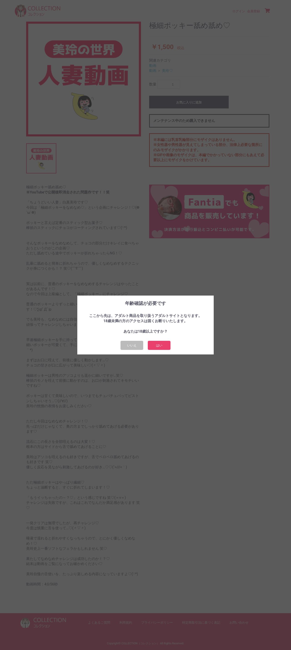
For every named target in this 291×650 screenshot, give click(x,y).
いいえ (132, 345)
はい (159, 345)
